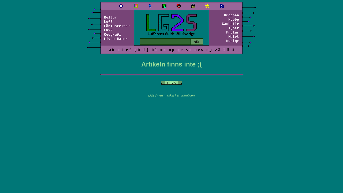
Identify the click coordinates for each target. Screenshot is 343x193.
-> (180, 83)
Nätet (233, 36)
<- (163, 83)
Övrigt (232, 41)
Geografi (112, 34)
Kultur (110, 17)
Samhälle (230, 23)
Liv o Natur (116, 38)
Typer (233, 28)
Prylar (232, 32)
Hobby (233, 19)
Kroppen (231, 15)
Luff (108, 21)
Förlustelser (117, 26)
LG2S (108, 30)
